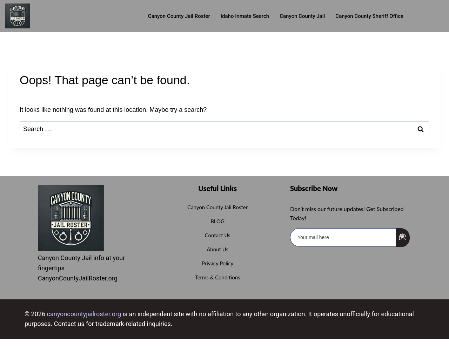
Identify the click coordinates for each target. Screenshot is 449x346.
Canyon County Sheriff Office (369, 16)
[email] (343, 237)
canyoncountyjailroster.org (84, 314)
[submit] (403, 237)
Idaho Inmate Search (245, 16)
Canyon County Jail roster (179, 16)
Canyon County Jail (302, 16)
